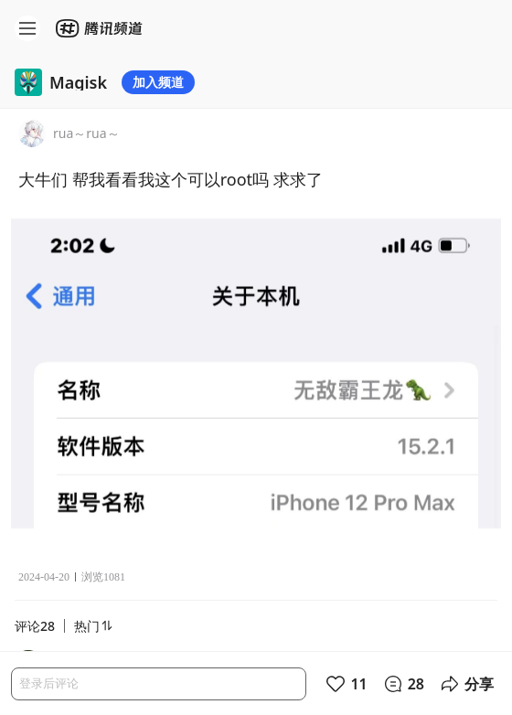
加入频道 (158, 82)
